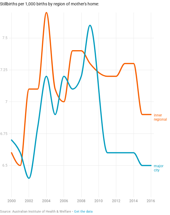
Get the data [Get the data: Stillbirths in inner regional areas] (83, 212)
